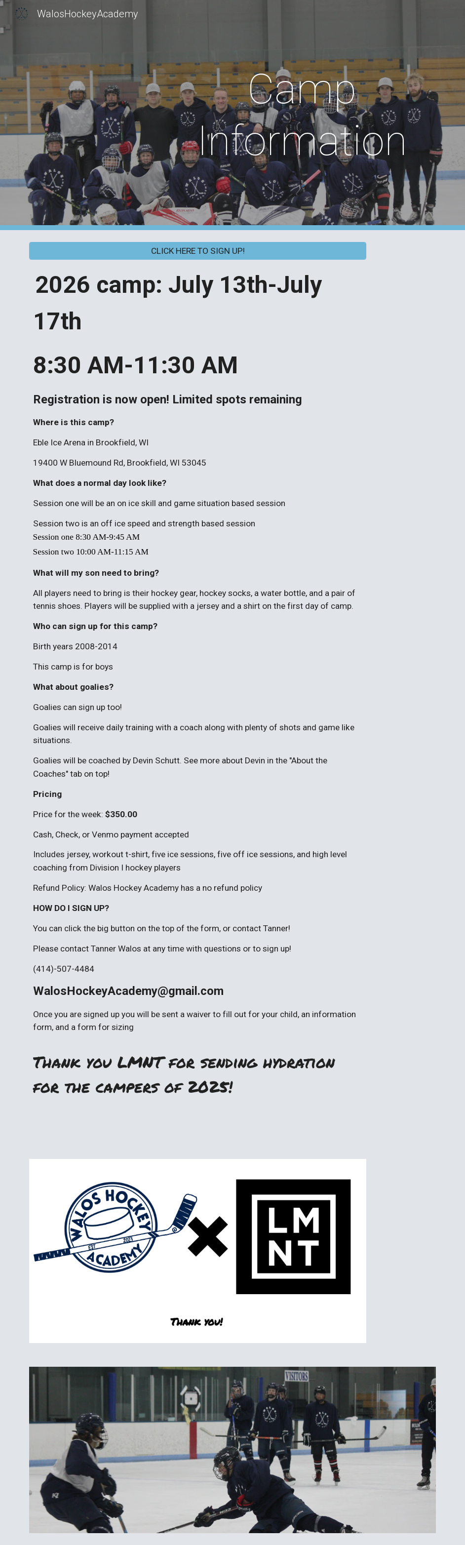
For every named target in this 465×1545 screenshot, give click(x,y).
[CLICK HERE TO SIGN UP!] (198, 251)
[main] (302, 115)
